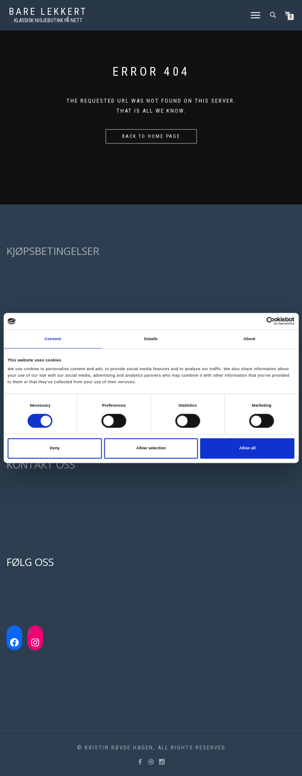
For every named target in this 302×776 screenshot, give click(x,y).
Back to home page (151, 136)
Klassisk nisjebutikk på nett (48, 20)
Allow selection (151, 448)
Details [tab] (151, 339)
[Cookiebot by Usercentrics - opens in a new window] (257, 321)
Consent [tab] (52, 339)
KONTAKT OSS (41, 464)
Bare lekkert (48, 12)
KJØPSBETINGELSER (53, 251)
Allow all (247, 448)
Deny (55, 448)
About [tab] (249, 339)
